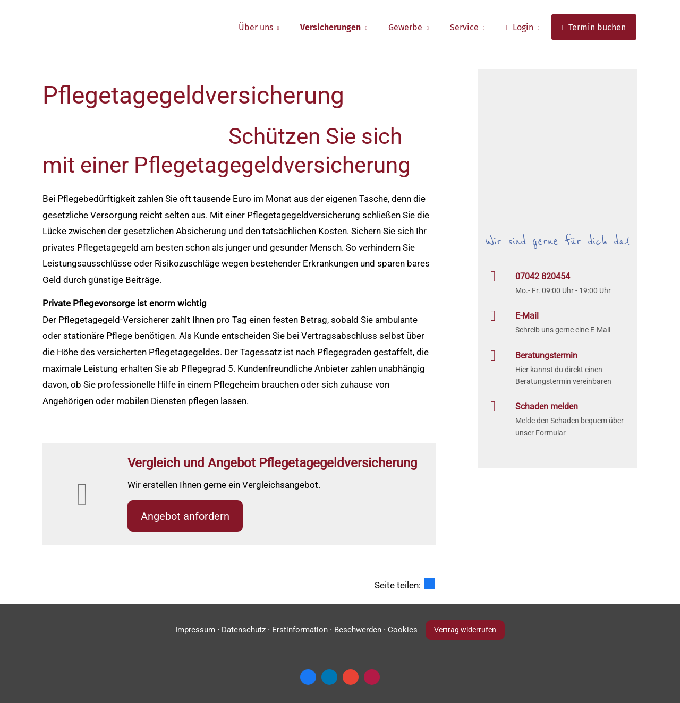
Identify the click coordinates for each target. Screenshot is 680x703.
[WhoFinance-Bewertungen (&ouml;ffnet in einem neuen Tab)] (372, 677)
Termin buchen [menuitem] (594, 27)
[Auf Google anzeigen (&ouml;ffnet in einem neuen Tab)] (351, 677)
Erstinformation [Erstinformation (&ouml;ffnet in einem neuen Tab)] (300, 630)
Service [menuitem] (464, 27)
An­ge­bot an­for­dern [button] (185, 516)
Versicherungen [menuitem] (330, 27)
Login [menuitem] (519, 27)
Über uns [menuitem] (256, 27)
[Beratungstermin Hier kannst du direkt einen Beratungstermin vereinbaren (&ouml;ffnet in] (558, 367)
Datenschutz (244, 630)
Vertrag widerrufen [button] (465, 629)
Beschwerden (357, 630)
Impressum (195, 630)
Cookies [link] (403, 630)
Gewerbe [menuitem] (405, 27)
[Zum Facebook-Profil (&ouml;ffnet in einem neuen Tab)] (308, 677)
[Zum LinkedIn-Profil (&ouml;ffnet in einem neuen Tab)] (329, 677)
